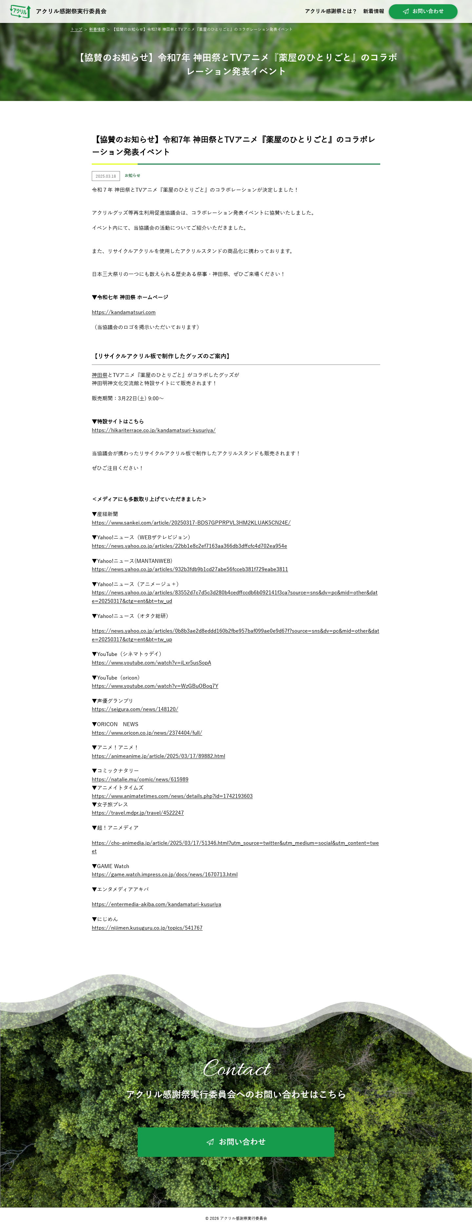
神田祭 (100, 375)
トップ (76, 29)
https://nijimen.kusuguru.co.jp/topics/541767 (147, 928)
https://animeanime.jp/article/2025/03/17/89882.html (158, 756)
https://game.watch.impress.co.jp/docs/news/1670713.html (165, 875)
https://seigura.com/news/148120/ (135, 709)
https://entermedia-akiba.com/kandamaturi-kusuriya (156, 904)
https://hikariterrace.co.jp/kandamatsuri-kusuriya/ (154, 430)
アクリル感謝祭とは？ (331, 11)
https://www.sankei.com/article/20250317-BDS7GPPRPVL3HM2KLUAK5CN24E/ (191, 523)
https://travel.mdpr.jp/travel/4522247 (138, 813)
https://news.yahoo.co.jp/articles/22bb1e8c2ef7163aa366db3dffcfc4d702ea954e (189, 546)
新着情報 (373, 11)
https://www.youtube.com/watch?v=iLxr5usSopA (151, 663)
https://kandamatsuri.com (124, 312)
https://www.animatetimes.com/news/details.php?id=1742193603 (172, 796)
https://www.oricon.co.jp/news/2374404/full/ (147, 733)
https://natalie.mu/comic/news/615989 (140, 779)
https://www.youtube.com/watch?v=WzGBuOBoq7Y (155, 686)
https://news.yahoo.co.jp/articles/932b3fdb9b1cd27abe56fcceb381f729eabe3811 (190, 569)
